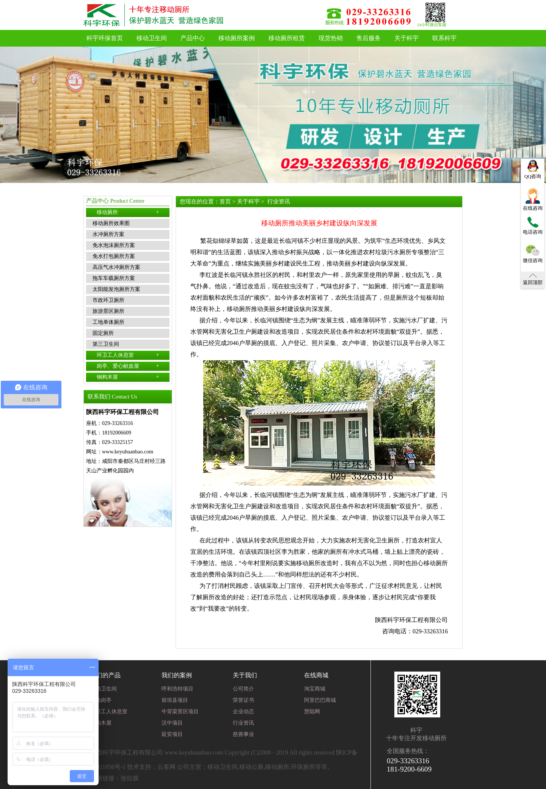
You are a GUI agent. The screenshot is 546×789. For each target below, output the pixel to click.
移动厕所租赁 (286, 38)
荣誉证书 (243, 700)
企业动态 (243, 711)
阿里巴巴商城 (320, 700)
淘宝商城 (314, 689)
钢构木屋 (128, 377)
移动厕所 (128, 212)
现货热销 (330, 38)
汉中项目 (172, 723)
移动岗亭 (100, 700)
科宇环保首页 (104, 38)
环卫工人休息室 (128, 355)
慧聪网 (312, 711)
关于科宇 (406, 38)
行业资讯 (278, 201)
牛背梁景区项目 (180, 711)
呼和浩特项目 (177, 689)
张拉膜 (130, 778)
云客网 (166, 767)
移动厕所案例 (236, 38)
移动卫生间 (151, 38)
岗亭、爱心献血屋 (128, 366)
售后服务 (368, 38)
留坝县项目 (175, 700)
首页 (225, 201)
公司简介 (243, 689)
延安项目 (172, 734)
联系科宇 (444, 38)
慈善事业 (243, 734)
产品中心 (192, 38)
